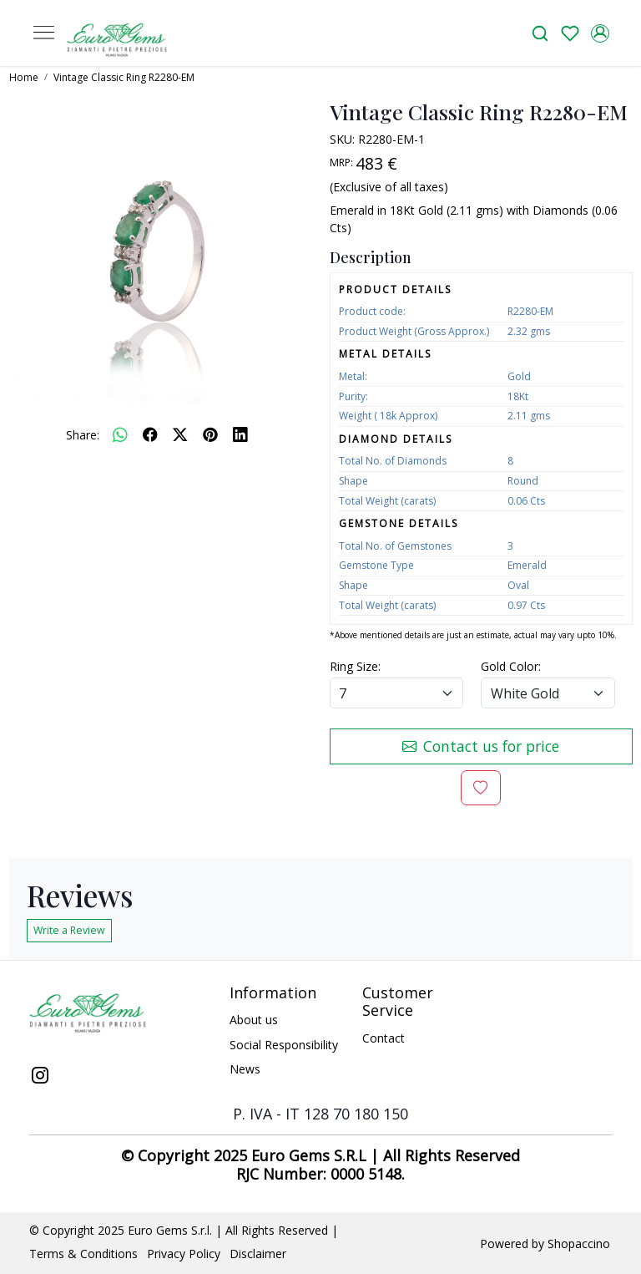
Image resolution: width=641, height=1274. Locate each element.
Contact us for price (480, 746)
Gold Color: (511, 666)
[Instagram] (40, 1077)
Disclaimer (258, 1253)
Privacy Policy (183, 1253)
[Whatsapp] (120, 434)
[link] (540, 33)
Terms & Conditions (83, 1253)
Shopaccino (579, 1243)
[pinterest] (210, 434)
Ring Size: (355, 666)
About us (254, 1020)
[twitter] (180, 434)
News (245, 1069)
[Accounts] (600, 33)
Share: (82, 435)
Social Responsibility (284, 1045)
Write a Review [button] (69, 930)
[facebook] (150, 434)
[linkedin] (240, 434)
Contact (383, 1038)
